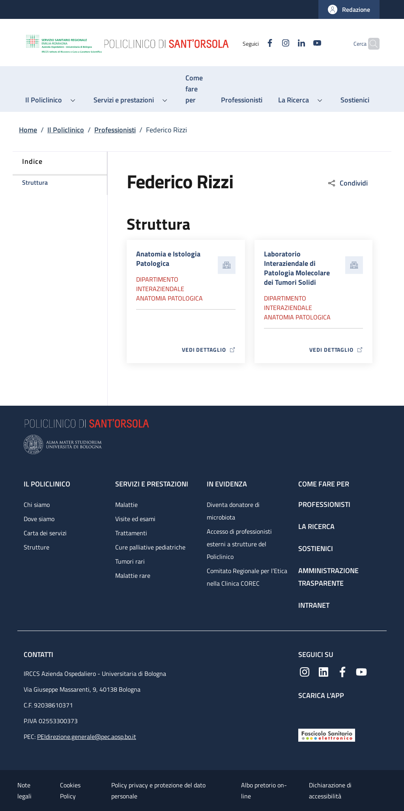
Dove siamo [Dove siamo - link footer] (39, 518)
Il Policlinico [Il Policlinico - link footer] (47, 484)
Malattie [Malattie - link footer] (126, 504)
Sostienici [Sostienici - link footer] (315, 548)
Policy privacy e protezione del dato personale (158, 790)
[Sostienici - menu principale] (355, 100)
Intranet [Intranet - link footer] (313, 605)
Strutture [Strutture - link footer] (36, 547)
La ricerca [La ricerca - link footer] (316, 526)
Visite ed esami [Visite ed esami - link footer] (135, 518)
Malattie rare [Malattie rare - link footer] (132, 575)
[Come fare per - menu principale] (195, 89)
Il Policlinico (65, 129)
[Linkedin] (286, 43)
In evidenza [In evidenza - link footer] (227, 484)
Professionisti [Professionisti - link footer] (324, 504)
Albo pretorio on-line (264, 790)
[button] (349, 9)
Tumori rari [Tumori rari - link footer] (130, 561)
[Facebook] (254, 43)
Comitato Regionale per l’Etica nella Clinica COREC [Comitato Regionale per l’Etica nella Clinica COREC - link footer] (247, 577)
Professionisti (115, 129)
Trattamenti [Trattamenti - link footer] (131, 533)
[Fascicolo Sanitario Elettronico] (326, 734)
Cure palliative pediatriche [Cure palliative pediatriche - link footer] (150, 547)
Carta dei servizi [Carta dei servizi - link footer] (45, 533)
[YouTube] (302, 43)
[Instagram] (270, 43)
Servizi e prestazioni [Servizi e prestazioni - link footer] (151, 484)
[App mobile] (304, 712)
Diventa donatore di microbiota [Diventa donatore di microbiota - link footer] (233, 511)
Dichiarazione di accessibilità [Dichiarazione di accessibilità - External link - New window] (330, 790)
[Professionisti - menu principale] (241, 100)
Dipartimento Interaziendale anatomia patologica (169, 289)
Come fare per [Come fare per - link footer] (323, 484)
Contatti (39, 654)
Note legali (24, 790)
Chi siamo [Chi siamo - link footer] (37, 504)
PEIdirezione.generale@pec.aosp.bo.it (86, 736)
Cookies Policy (70, 790)
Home (28, 129)
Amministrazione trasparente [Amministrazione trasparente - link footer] (328, 576)
